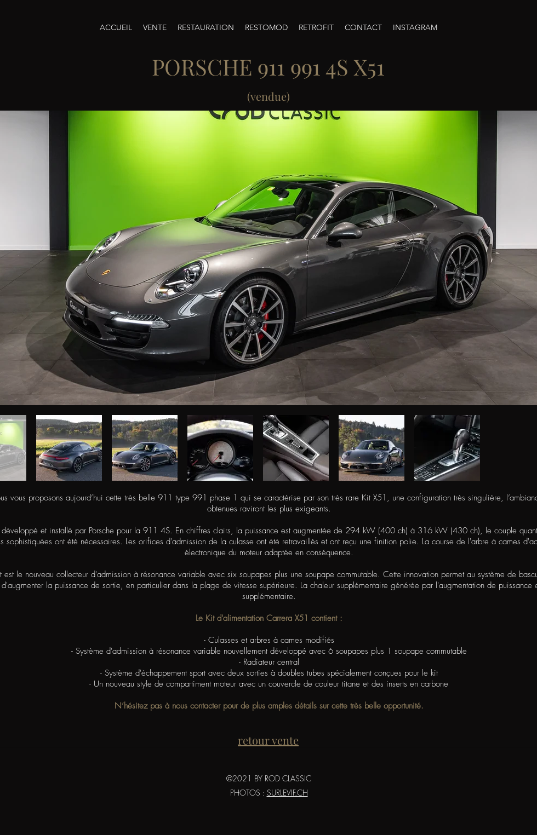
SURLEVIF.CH (287, 792)
